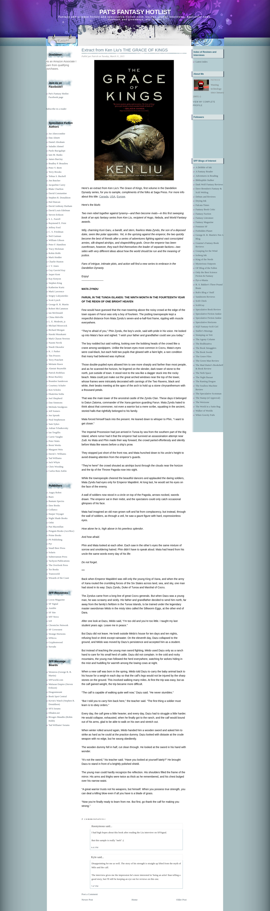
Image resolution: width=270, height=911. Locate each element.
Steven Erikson (56, 214)
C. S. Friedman (56, 231)
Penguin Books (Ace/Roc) (61, 531)
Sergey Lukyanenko (58, 295)
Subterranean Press (58, 556)
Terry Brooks (55, 171)
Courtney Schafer (57, 385)
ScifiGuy (200, 305)
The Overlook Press (58, 565)
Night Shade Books (58, 518)
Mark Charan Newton (59, 338)
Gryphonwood (56, 642)
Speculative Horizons (206, 322)
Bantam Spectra (56, 501)
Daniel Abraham (57, 142)
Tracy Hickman (56, 248)
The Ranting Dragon (206, 381)
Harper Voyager (56, 513)
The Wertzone (202, 402)
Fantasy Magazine (204, 222)
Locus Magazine (57, 599)
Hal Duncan (54, 201)
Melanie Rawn (56, 364)
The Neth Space (203, 372)
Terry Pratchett (56, 359)
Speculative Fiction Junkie (208, 313)
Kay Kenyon (55, 278)
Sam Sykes (54, 424)
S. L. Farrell (54, 219)
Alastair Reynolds (57, 368)
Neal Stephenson (57, 419)
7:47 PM (94, 886)
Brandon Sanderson (58, 381)
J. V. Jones (54, 265)
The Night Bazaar (204, 377)
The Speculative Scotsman (208, 393)
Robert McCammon (58, 308)
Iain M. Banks (55, 154)
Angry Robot (55, 492)
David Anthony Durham (60, 206)
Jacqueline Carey (57, 184)
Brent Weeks (55, 445)
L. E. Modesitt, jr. (57, 321)
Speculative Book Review (208, 309)
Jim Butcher (54, 180)
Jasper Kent (54, 274)
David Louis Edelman (59, 210)
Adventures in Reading (207, 175)
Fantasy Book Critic (205, 209)
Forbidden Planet (204, 230)
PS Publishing (55, 539)
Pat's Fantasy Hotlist (135, 11)
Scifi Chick (201, 300)
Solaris (52, 552)
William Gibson (56, 240)
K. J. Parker (54, 351)
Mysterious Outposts (206, 263)
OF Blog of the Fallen (206, 268)
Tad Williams (55, 458)
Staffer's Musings (204, 330)
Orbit (51, 522)
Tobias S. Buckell (57, 176)
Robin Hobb (55, 253)
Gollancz (53, 509)
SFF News (54, 616)
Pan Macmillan (56, 526)
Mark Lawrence (56, 291)
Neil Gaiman (55, 236)
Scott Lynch (54, 300)
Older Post (181, 899)
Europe (121, 196)
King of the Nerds (204, 259)
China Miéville (56, 317)
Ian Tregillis (54, 432)
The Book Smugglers (206, 348)
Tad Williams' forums (59, 725)
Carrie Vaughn (56, 436)
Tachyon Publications (59, 560)
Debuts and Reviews (206, 196)
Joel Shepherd (55, 398)
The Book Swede (204, 352)
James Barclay (56, 159)
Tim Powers (54, 355)
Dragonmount (55, 692)
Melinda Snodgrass (58, 406)
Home (135, 899)
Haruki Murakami (57, 334)
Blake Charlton (56, 189)
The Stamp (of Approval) (208, 397)
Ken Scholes (55, 389)
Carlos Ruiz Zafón (58, 470)
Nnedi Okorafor (56, 347)
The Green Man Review (207, 360)
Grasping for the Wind (207, 250)
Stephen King (55, 283)
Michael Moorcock (58, 325)
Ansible (52, 608)
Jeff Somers (54, 411)
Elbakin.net (54, 712)
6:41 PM (94, 847)
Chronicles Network (58, 625)
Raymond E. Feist (57, 223)
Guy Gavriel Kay (57, 270)
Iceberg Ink (201, 255)
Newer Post (87, 899)
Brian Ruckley (56, 376)
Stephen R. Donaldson (59, 197)
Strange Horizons (57, 633)
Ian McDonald (56, 312)
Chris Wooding (56, 466)
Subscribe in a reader (56, 108)
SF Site (52, 612)
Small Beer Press (57, 548)
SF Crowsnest (55, 629)
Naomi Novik (55, 342)
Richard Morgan (56, 330)
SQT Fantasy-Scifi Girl (207, 326)
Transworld (54, 573)
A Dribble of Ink (204, 167)
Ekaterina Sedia (56, 394)
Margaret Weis (56, 449)
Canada (103, 196)
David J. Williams (57, 453)
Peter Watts (54, 441)
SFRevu (52, 638)
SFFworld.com (56, 679)
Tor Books (54, 569)
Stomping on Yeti (204, 335)
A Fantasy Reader (204, 171)
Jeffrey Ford (55, 227)
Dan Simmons (55, 402)
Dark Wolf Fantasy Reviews (209, 184)
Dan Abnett (54, 137)
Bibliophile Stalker (205, 180)
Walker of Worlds (204, 410)
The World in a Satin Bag (208, 406)
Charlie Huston (56, 261)
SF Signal (53, 603)
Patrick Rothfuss (57, 372)
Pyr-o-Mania (202, 280)
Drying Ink (201, 200)
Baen (51, 496)
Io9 (50, 620)
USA (112, 196)
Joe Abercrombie (57, 133)
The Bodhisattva (204, 343)
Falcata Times (202, 205)
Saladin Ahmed (56, 146)
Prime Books (55, 535)
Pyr (50, 543)
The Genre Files (203, 356)
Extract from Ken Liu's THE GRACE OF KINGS (125, 50)
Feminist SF (201, 226)
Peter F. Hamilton (57, 244)
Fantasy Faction (203, 213)
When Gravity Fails (205, 415)
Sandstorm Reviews (205, 296)
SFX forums (55, 708)
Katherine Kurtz (56, 287)
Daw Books (54, 505)
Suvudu (52, 646)
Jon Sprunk (54, 415)
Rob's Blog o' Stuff (205, 292)
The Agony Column (205, 339)
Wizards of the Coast (59, 577)
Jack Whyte (54, 462)
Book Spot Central (58, 696)
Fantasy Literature (204, 217)
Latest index (202, 61)
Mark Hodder (55, 257)
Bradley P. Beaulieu (58, 163)
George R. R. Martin (59, 304)
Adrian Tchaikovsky (58, 428)
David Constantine (58, 193)
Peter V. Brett (55, 167)
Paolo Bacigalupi (57, 150)
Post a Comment (90, 894)
